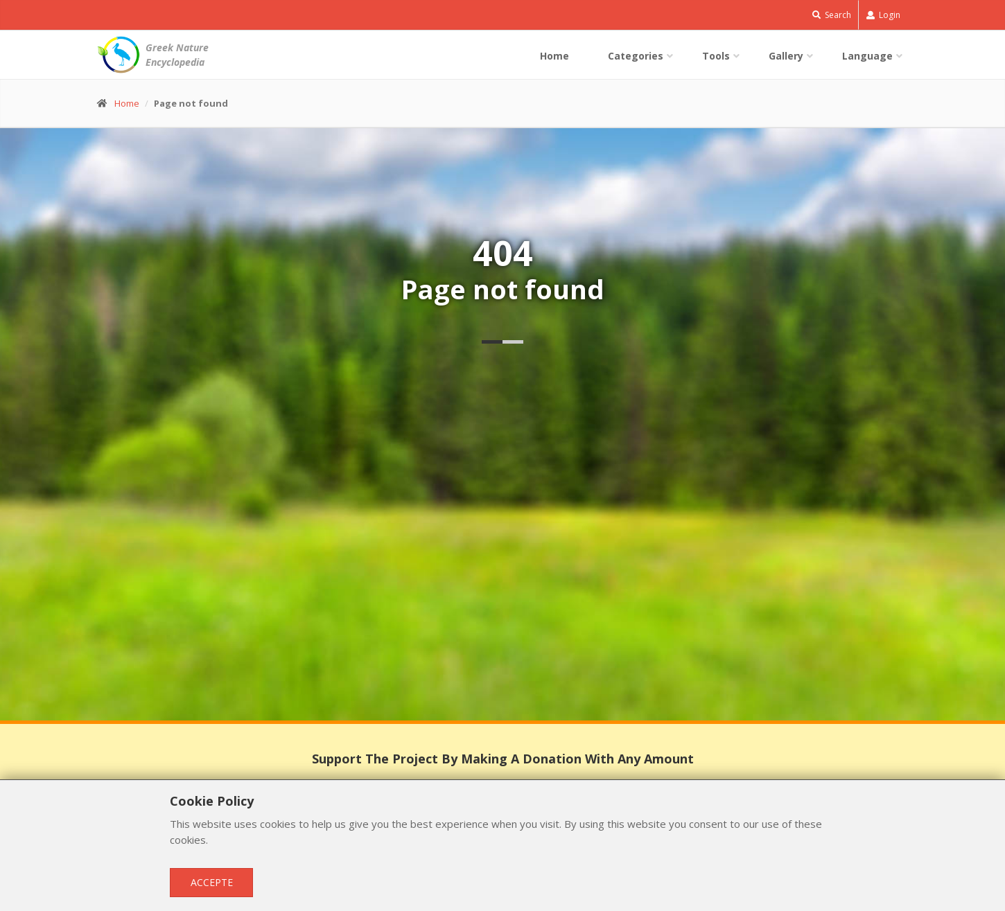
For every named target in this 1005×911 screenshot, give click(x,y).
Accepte (212, 882)
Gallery (786, 55)
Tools (716, 55)
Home (554, 55)
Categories (635, 55)
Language (867, 55)
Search (831, 15)
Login (883, 15)
